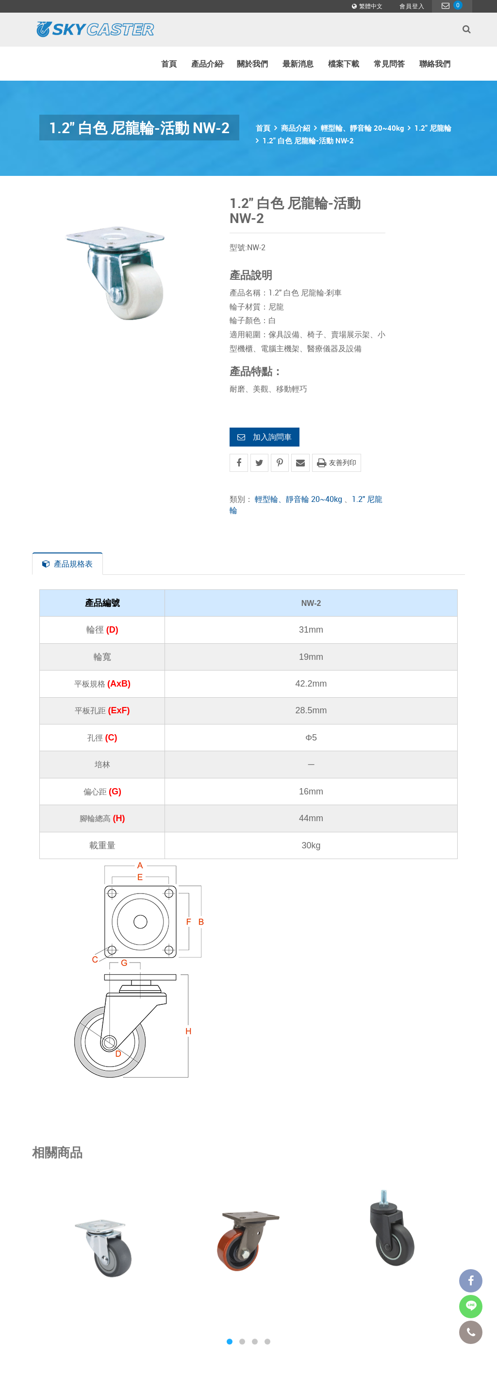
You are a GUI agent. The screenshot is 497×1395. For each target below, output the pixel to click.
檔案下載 (343, 63)
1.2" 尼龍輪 (432, 128)
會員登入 (412, 6)
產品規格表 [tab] (67, 563)
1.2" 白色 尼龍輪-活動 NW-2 (308, 140)
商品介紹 (295, 128)
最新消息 (298, 63)
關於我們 (252, 63)
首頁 (169, 63)
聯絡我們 (434, 63)
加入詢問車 (264, 436)
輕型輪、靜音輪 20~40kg (362, 128)
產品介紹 (208, 63)
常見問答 (389, 63)
